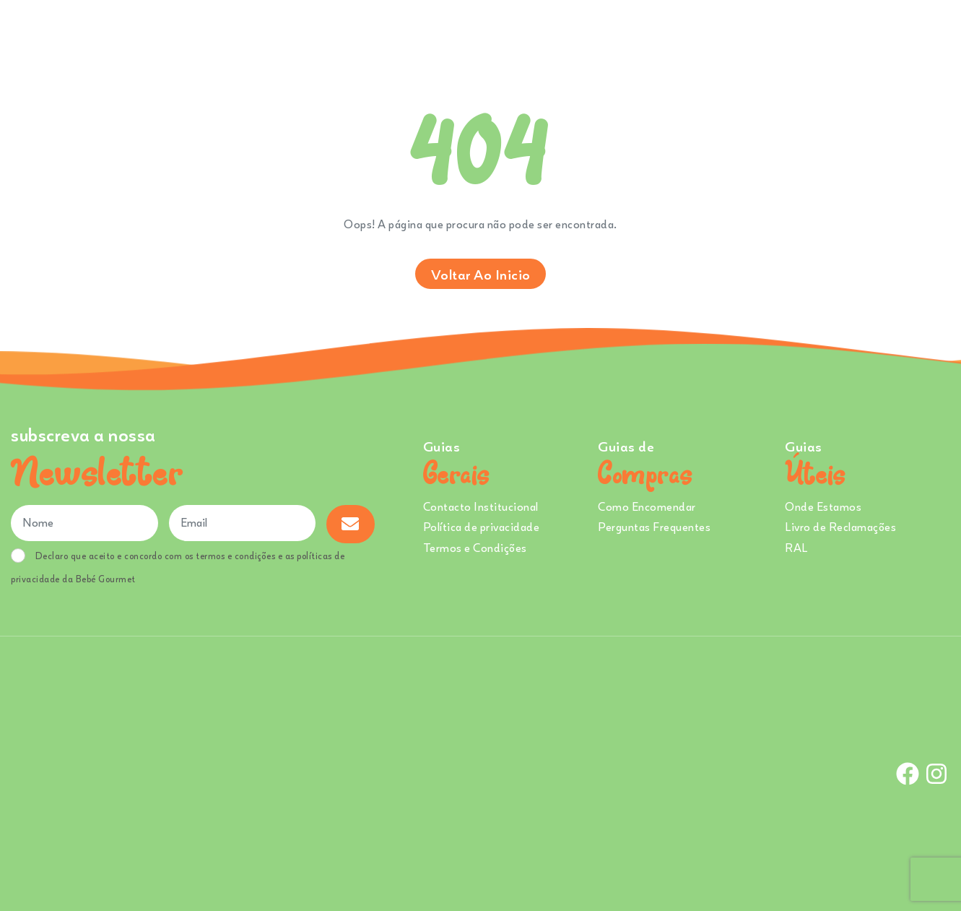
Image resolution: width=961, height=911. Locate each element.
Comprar (437, 35)
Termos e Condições (475, 547)
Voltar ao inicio (481, 274)
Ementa (508, 35)
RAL (796, 547)
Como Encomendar (647, 506)
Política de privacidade (481, 526)
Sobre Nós (575, 35)
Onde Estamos (804, 35)
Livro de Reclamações (840, 526)
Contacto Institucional (481, 506)
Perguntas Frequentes (654, 526)
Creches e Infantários (689, 35)
